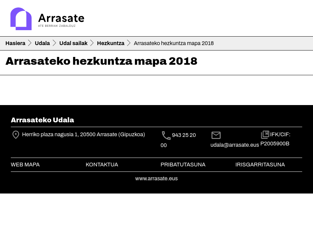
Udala (42, 43)
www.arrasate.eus (156, 178)
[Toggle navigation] (298, 19)
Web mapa (25, 164)
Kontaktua (102, 164)
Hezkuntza (110, 43)
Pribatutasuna (183, 164)
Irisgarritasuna (260, 164)
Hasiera (15, 43)
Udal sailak (73, 43)
